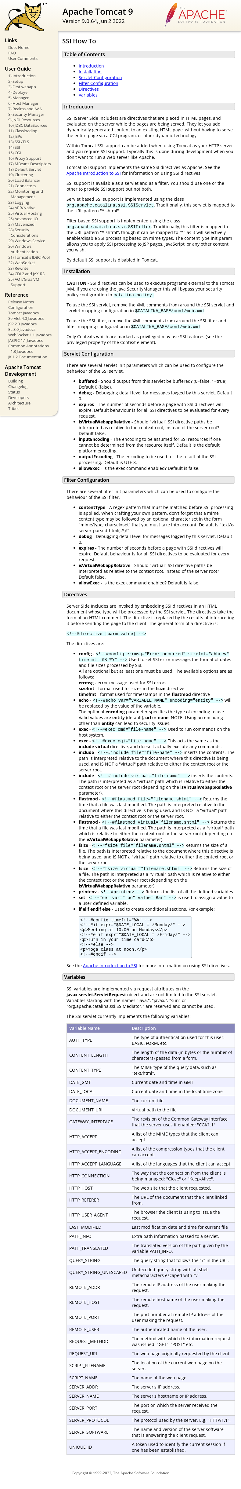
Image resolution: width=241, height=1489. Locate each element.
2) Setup (15, 81)
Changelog (17, 386)
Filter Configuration (98, 83)
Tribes (13, 408)
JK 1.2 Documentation (27, 357)
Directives (89, 89)
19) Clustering (20, 174)
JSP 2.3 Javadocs (22, 324)
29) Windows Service (26, 240)
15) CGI (14, 152)
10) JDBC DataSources (27, 125)
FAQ (12, 53)
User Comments (23, 58)
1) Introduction (22, 76)
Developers (18, 397)
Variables (88, 95)
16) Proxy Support (24, 158)
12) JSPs (15, 136)
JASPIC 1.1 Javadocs (25, 340)
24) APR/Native (21, 207)
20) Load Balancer (24, 180)
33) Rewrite (18, 268)
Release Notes (21, 302)
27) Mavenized (21, 224)
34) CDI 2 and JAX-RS (26, 273)
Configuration (20, 307)
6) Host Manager (23, 103)
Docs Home (18, 47)
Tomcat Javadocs (23, 313)
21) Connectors (22, 185)
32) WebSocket (21, 262)
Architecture (19, 403)
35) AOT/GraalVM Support (23, 281)
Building (15, 381)
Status (14, 392)
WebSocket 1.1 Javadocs (30, 335)
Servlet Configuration (100, 77)
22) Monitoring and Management (25, 193)
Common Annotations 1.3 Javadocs (28, 348)
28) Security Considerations (23, 232)
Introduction (91, 66)
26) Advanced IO (23, 218)
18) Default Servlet (24, 169)
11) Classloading (22, 131)
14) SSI (14, 147)
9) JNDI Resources (24, 120)
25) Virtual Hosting (25, 213)
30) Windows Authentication (23, 248)
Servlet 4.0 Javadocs (26, 318)
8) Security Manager (26, 114)
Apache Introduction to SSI (94, 173)
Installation (90, 72)
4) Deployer (18, 92)
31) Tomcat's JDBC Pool (29, 257)
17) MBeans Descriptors (29, 163)
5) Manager (18, 98)
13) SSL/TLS (18, 142)
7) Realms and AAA (25, 109)
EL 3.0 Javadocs (21, 329)
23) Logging (18, 202)
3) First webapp (22, 87)
